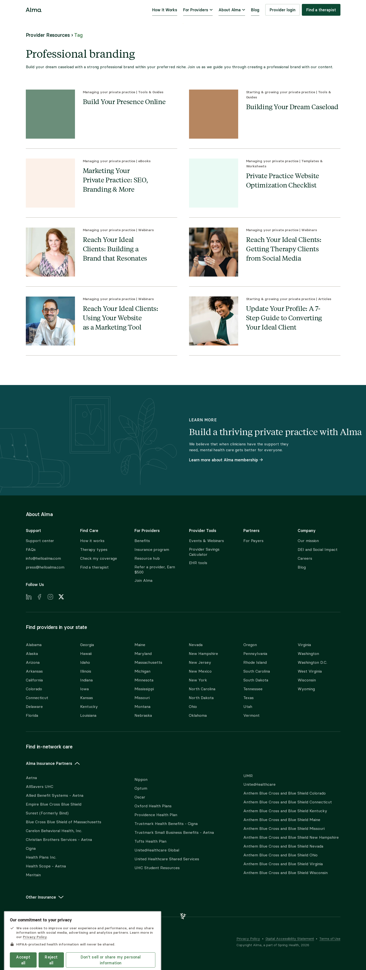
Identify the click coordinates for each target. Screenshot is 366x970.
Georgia (87, 644)
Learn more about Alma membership (226, 459)
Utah (247, 706)
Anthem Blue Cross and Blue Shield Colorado (284, 793)
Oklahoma (198, 715)
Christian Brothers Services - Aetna (59, 839)
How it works (92, 540)
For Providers (198, 9)
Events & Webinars (206, 540)
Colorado (34, 689)
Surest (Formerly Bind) (47, 813)
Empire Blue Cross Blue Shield (53, 804)
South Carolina (256, 671)
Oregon (250, 644)
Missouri (142, 697)
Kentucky (89, 706)
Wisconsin (307, 680)
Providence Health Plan (155, 814)
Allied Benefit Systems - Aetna (54, 795)
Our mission (308, 540)
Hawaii (86, 653)
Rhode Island (255, 662)
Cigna (31, 848)
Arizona (33, 662)
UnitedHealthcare (259, 784)
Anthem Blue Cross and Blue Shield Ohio (280, 855)
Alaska (32, 653)
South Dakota (255, 680)
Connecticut (37, 697)
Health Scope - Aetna (46, 866)
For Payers (253, 540)
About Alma (232, 9)
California (34, 680)
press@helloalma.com (45, 567)
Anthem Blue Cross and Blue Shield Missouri (284, 828)
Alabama (34, 644)
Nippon (140, 779)
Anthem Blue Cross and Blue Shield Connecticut (287, 802)
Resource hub (147, 558)
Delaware (34, 706)
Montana (142, 706)
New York (198, 680)
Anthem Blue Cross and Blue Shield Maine (281, 819)
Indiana (86, 680)
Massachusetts (148, 662)
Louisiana (88, 715)
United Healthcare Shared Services (166, 859)
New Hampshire (203, 653)
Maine (139, 644)
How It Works (164, 9)
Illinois (85, 671)
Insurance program (151, 549)
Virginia (304, 644)
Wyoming (306, 689)
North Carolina (202, 689)
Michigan (142, 671)
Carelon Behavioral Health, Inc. (54, 830)
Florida (32, 715)
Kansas (86, 697)
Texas (248, 697)
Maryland (143, 653)
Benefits (142, 540)
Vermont (251, 715)
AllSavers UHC (39, 786)
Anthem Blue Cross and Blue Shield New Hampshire (291, 837)
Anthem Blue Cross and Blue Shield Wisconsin (285, 872)
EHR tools (198, 562)
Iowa (84, 689)
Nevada (196, 644)
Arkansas (34, 671)
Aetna (31, 777)
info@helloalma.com (43, 558)
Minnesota (143, 680)
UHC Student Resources (157, 867)
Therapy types (93, 549)
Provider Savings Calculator (204, 552)
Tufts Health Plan (150, 841)
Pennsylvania (255, 653)
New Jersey (200, 662)
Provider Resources (48, 35)
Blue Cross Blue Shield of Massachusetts (63, 822)
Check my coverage (98, 558)
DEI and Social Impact (317, 549)
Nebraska (143, 715)
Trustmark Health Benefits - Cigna (166, 823)
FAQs (31, 549)
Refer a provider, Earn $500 (154, 569)
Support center (40, 540)
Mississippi (144, 689)
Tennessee (253, 689)
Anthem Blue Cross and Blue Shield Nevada (283, 846)
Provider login (282, 9)
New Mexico (200, 671)
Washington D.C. (312, 662)
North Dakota (201, 697)
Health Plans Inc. (41, 857)
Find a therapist (321, 9)
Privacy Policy (248, 939)
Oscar (139, 797)
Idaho (85, 662)
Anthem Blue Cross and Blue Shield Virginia (283, 864)
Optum (140, 788)
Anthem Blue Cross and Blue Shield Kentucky (285, 811)
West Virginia (310, 671)
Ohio (193, 706)
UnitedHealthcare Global (156, 850)
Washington (308, 653)
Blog (255, 9)
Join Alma (143, 580)
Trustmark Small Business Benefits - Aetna (174, 832)
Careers (305, 558)
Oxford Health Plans (153, 806)
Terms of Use (329, 939)
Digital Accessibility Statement (289, 939)
